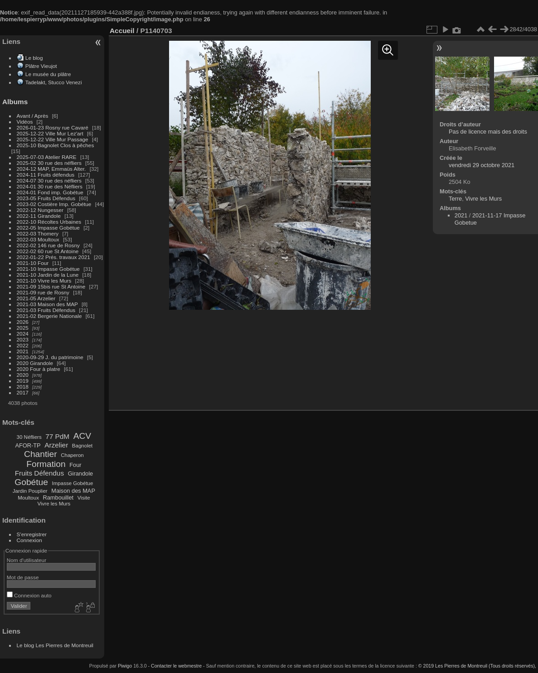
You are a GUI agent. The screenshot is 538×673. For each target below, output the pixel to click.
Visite (84, 497)
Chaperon (72, 455)
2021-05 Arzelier (36, 298)
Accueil (122, 30)
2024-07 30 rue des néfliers (49, 180)
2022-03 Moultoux (38, 239)
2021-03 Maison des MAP (47, 304)
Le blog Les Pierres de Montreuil (55, 645)
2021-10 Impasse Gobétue (48, 269)
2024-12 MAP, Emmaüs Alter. (51, 169)
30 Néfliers (29, 437)
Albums (15, 102)
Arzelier (56, 445)
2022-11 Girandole (39, 216)
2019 (23, 381)
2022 (23, 345)
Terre (455, 198)
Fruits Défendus (39, 473)
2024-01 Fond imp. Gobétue (50, 192)
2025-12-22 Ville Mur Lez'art (50, 133)
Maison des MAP (73, 490)
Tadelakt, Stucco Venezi (53, 82)
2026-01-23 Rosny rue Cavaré (52, 127)
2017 (23, 392)
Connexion (29, 540)
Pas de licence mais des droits (488, 131)
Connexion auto (29, 595)
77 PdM (57, 436)
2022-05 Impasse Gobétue (48, 228)
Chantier (40, 454)
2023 (23, 339)
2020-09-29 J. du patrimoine (50, 357)
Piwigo (125, 665)
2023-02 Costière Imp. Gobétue (54, 204)
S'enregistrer (32, 534)
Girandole (80, 473)
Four (75, 464)
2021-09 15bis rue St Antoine (51, 286)
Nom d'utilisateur (26, 560)
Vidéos (25, 122)
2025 (23, 328)
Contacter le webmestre (176, 665)
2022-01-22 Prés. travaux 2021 (53, 257)
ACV (82, 436)
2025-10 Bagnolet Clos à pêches (55, 145)
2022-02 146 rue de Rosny (48, 245)
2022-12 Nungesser (40, 210)
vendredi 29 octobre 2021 (481, 165)
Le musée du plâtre (48, 74)
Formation (45, 464)
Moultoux (28, 497)
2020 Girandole (35, 363)
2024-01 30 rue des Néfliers (50, 186)
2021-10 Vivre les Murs (44, 281)
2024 (23, 333)
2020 (23, 375)
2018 (23, 386)
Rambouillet (58, 497)
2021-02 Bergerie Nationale (49, 316)
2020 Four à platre (38, 369)
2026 (23, 322)
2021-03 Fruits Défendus (46, 310)
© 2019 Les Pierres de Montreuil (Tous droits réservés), (477, 665)
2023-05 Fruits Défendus (46, 198)
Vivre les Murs (54, 503)
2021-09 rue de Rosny (43, 292)
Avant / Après (32, 116)
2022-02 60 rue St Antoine (48, 251)
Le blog (34, 58)
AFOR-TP (27, 445)
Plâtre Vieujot (41, 66)
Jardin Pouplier (30, 491)
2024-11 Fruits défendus (46, 175)
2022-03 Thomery (38, 233)
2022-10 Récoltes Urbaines (49, 222)
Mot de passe (23, 577)
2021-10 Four (33, 263)
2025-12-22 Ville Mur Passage (52, 139)
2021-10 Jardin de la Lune (48, 275)
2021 (23, 351)
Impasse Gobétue (72, 483)
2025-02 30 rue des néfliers (49, 163)
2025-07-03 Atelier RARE (47, 157)
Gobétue (31, 482)
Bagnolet (82, 445)
